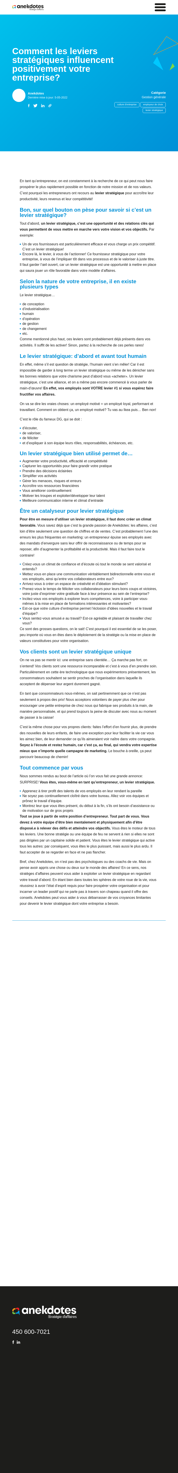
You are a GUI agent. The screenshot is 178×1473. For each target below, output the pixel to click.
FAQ (15, 1373)
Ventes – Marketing (51, 1380)
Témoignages (20, 1404)
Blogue (16, 1380)
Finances (44, 1388)
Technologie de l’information (56, 1412)
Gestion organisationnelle (54, 1373)
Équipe (16, 1412)
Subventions (20, 1396)
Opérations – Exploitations (55, 1396)
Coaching (18, 1388)
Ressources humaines (53, 1404)
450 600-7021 (31, 1199)
